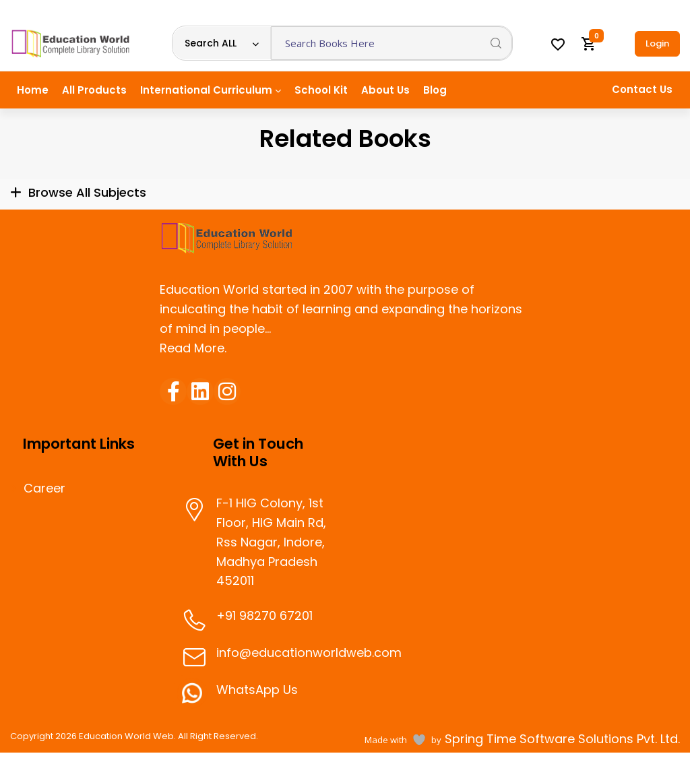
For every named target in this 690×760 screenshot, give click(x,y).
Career (44, 488)
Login (657, 43)
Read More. (193, 348)
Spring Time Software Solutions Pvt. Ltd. (560, 738)
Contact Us (642, 89)
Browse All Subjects (87, 192)
